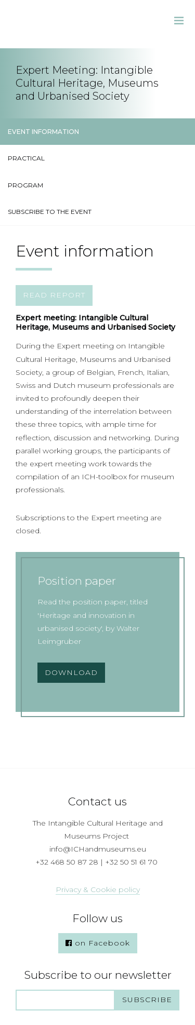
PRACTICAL (26, 158)
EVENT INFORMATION (43, 132)
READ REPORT (54, 295)
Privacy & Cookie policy (98, 889)
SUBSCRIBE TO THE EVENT (50, 211)
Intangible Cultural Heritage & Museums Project (52, 24)
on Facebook (98, 943)
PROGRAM (25, 185)
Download (71, 672)
